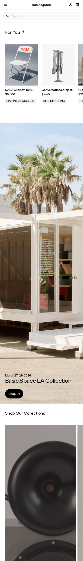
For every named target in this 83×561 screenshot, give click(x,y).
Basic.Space (41, 5)
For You (15, 32)
